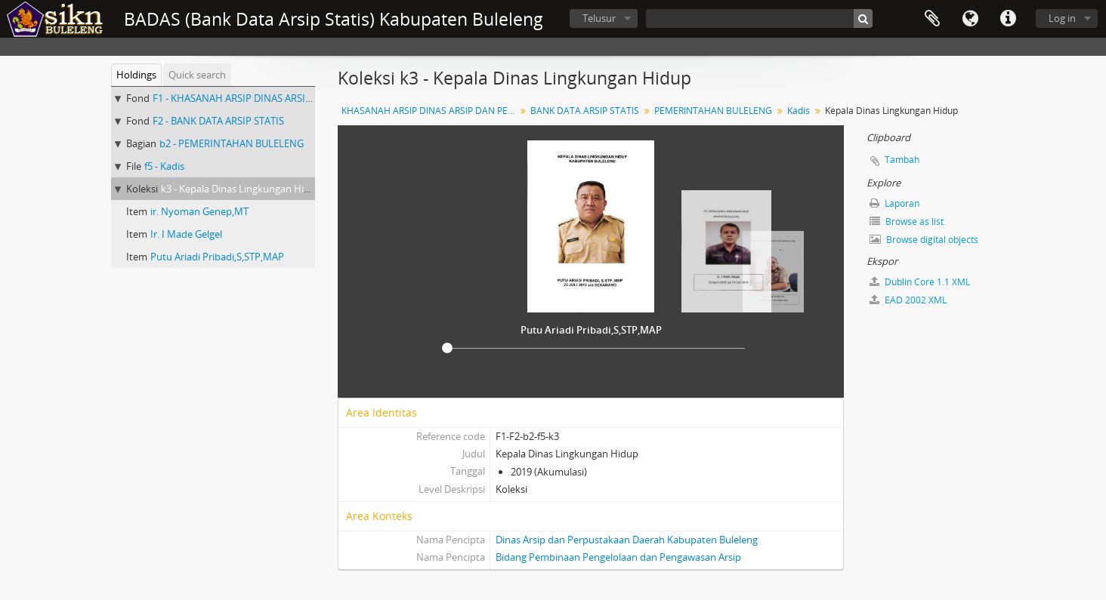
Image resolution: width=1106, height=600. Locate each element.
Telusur (599, 18)
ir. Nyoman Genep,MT (199, 211)
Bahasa (970, 19)
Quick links (1008, 19)
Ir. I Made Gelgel (186, 234)
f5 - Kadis (164, 166)
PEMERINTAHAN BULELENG (713, 110)
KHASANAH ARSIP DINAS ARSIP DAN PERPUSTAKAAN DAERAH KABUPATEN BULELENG (430, 110)
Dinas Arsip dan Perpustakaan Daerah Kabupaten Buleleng (627, 539)
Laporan (894, 203)
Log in (1062, 18)
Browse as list (907, 221)
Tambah (902, 159)
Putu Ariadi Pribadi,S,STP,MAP (217, 256)
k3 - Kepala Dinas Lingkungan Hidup (241, 188)
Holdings (136, 75)
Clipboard (932, 19)
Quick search (197, 75)
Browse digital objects (924, 239)
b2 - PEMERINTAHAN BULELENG (231, 143)
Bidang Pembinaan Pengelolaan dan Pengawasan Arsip (618, 557)
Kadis (798, 110)
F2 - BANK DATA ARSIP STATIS (218, 121)
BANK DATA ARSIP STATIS (584, 110)
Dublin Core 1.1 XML (920, 281)
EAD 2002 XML (908, 300)
